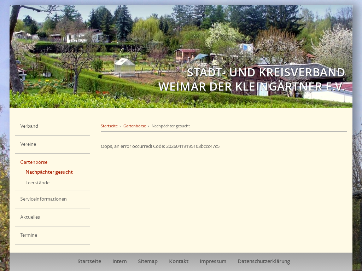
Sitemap (148, 262)
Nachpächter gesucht (49, 172)
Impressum (213, 262)
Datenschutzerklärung (264, 262)
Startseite (109, 125)
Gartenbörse (33, 162)
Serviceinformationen (43, 199)
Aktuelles (30, 217)
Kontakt (178, 262)
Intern (119, 262)
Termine (28, 235)
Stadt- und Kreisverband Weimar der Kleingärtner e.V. (251, 79)
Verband (29, 126)
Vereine (28, 144)
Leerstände (37, 183)
